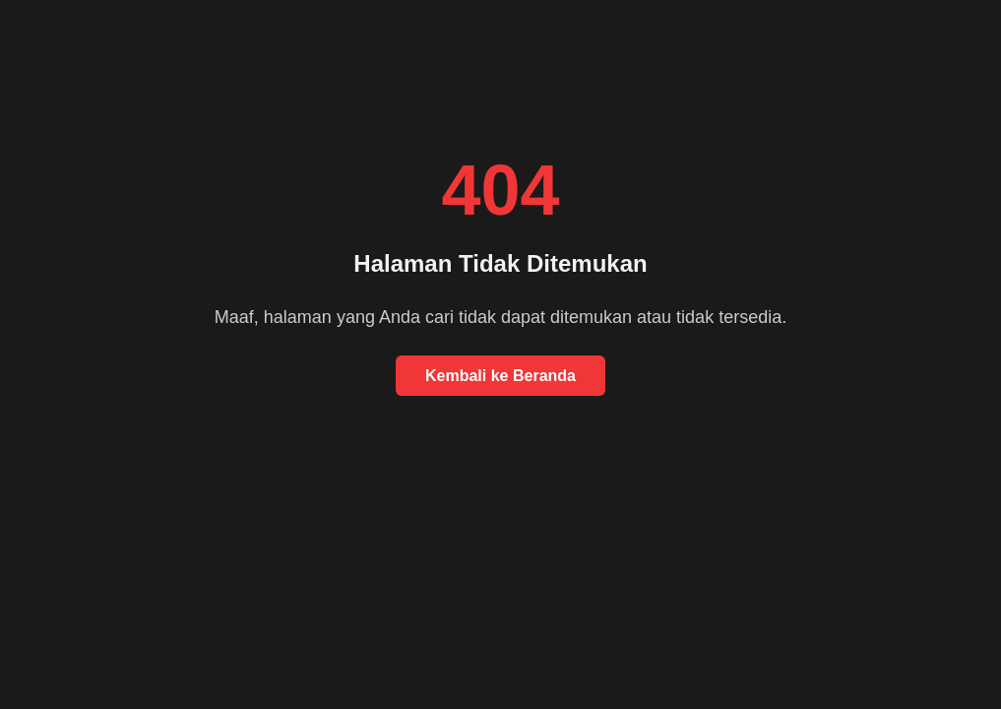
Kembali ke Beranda (500, 375)
